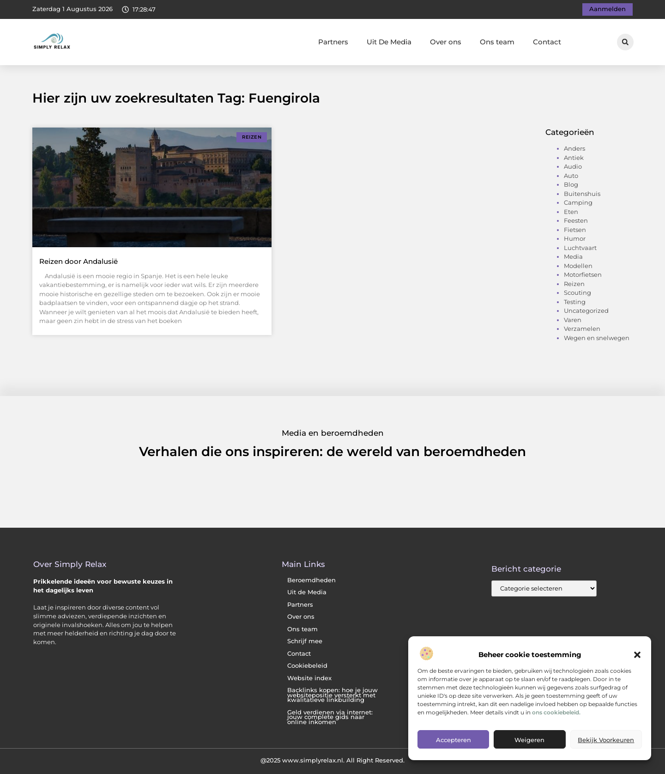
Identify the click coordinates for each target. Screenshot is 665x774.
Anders (574, 148)
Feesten (576, 220)
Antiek (574, 157)
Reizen (574, 283)
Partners (333, 41)
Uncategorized (586, 310)
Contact (547, 41)
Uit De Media (389, 41)
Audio (573, 166)
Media (573, 256)
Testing (575, 301)
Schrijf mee (304, 641)
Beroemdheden (311, 580)
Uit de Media (306, 592)
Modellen (578, 265)
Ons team (497, 41)
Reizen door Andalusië (78, 261)
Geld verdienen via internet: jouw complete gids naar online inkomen (330, 717)
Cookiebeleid (307, 665)
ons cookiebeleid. (556, 712)
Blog (571, 184)
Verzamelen (582, 328)
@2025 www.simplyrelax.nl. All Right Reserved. (332, 760)
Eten (571, 211)
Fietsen (575, 229)
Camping (578, 202)
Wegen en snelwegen (596, 337)
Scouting (577, 292)
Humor (575, 238)
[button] (637, 654)
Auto (571, 175)
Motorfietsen (583, 274)
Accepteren (453, 740)
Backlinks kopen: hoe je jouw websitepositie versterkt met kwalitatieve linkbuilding (332, 695)
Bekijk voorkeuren (606, 740)
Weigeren (529, 740)
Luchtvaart (580, 247)
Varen (572, 319)
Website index (309, 678)
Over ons (445, 41)
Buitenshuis (582, 193)
